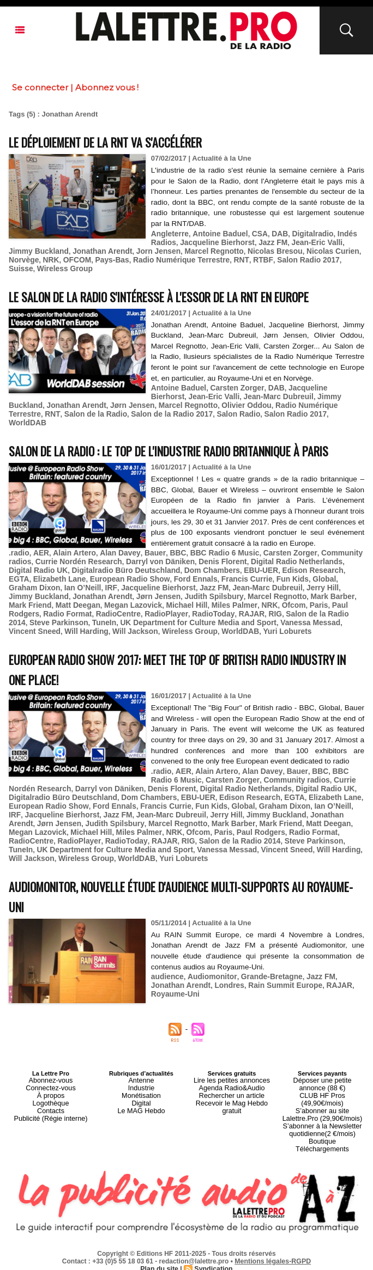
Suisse (303, 258)
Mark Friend (238, 611)
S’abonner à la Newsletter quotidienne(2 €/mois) (322, 1124)
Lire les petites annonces (231, 1088)
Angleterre (168, 233)
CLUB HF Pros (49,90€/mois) (322, 1101)
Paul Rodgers (222, 619)
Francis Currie (177, 594)
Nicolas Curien (290, 250)
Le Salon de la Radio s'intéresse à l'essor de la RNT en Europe (185, 293)
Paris (187, 619)
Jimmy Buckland (301, 393)
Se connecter (40, 87)
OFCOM (41, 258)
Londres (192, 992)
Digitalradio (303, 233)
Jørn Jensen (90, 401)
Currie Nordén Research (75, 578)
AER (39, 570)
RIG (131, 627)
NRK (16, 258)
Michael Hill (62, 619)
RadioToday (73, 627)
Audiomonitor (208, 984)
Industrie (141, 1095)
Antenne (141, 1088)
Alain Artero (70, 570)
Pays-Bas (74, 258)
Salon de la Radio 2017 (89, 409)
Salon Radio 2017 (258, 258)
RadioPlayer (29, 627)
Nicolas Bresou (236, 250)
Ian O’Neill (335, 594)
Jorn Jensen (126, 250)
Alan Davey (113, 570)
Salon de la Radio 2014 (180, 627)
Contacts (50, 1115)
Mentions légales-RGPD (273, 1252)
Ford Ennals (128, 594)
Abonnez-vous (51, 1088)
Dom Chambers (177, 586)
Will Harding (240, 635)
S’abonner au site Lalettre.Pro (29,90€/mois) (322, 1111)
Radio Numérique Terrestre (139, 258)
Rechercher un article (232, 1101)
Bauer (145, 570)
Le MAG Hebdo (141, 1115)
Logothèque (51, 1108)
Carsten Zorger (232, 385)
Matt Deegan (283, 611)
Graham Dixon (290, 594)
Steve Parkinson (250, 627)
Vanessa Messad (134, 635)
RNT (196, 258)
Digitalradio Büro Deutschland (96, 586)
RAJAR (109, 627)
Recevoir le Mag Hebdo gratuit (232, 1108)
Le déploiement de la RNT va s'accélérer (123, 141)
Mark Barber (193, 611)
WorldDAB (256, 409)
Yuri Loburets (96, 643)
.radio (18, 570)
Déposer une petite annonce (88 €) (322, 1091)
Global (250, 594)
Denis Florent (210, 578)
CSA (253, 233)
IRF (14, 603)
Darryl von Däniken (151, 578)
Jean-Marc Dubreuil (236, 393)
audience (166, 984)
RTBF (216, 258)
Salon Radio (151, 409)
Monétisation (141, 1101)
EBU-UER (223, 586)
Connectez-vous (51, 1095)
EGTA (314, 586)
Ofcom (163, 619)
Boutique (322, 1134)
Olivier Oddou (197, 401)
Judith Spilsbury (82, 611)
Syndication (212, 1259)
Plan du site (160, 1259)
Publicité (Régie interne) (50, 1121)
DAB (272, 233)
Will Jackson (286, 635)
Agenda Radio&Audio (231, 1095)
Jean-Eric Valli (308, 241)
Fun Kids (220, 594)
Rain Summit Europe (244, 992)
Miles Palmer (107, 619)
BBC (167, 570)
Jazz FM (266, 241)
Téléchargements (322, 1141)
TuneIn (292, 627)
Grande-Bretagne (264, 984)
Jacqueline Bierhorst (213, 241)
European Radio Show (66, 594)
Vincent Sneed (190, 635)
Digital (141, 1108)
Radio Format (272, 619)
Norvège (333, 250)
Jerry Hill (213, 603)
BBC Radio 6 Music (211, 570)
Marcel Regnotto (178, 250)
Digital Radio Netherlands (280, 578)
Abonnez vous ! (107, 87)
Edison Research (272, 586)
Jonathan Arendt (73, 250)
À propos (51, 1101)
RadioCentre (320, 619)
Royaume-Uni (335, 992)
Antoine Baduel (216, 233)
